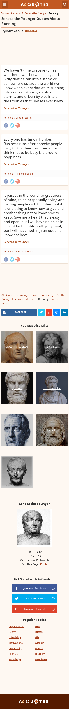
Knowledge (15, 659)
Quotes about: (34, 31)
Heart (17, 251)
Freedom (40, 653)
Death (60, 295)
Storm (28, 117)
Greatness (27, 251)
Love (37, 626)
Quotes (5, 13)
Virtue (55, 299)
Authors (15, 13)
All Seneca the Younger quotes (20, 295)
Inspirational (20, 299)
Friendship (15, 637)
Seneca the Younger (36, 13)
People (29, 173)
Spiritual (18, 117)
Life (33, 299)
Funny (12, 631)
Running (8, 117)
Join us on (34, 588)
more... (5, 303)
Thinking (19, 173)
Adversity (48, 295)
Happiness (41, 659)
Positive (13, 653)
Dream (39, 648)
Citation (45, 564)
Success (39, 631)
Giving (5, 299)
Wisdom (39, 642)
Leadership (15, 648)
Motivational (16, 642)
